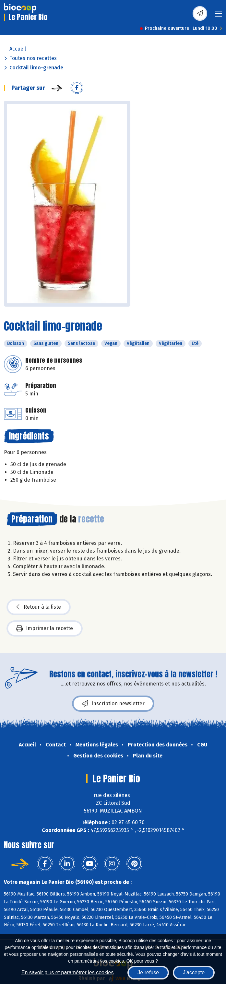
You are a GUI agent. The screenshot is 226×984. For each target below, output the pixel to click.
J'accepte (194, 972)
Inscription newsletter (113, 703)
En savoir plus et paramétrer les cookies (67, 972)
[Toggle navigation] (218, 16)
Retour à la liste (38, 607)
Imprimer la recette (44, 628)
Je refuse (148, 972)
